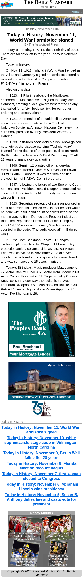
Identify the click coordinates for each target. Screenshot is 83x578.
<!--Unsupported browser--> (41, 539)
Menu (77, 12)
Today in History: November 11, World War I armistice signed (41, 429)
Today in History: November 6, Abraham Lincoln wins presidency (41, 486)
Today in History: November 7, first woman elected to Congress (41, 476)
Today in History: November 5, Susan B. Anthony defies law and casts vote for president (41, 499)
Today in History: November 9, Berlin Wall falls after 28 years (41, 455)
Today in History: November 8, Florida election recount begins (41, 465)
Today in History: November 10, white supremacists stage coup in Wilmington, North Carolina (41, 442)
